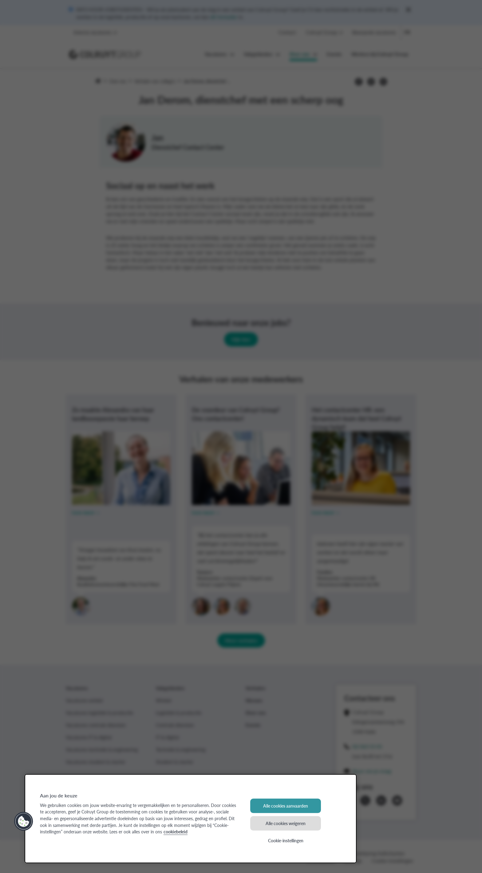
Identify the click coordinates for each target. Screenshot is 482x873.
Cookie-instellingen (285, 840)
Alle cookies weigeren (286, 823)
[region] (191, 818)
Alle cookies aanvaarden (285, 806)
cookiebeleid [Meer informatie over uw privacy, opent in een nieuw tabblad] (176, 831)
